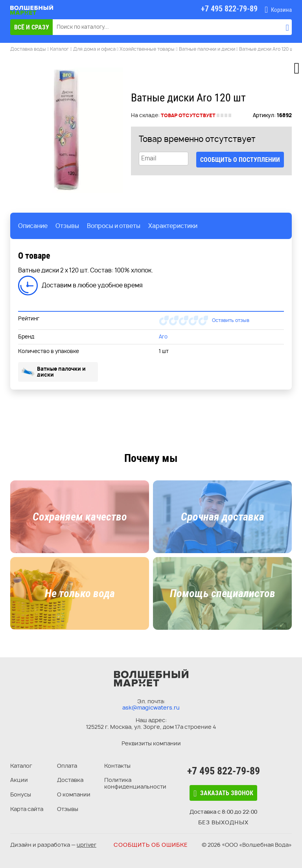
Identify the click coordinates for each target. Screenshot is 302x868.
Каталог (21, 765)
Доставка (70, 779)
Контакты (117, 765)
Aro (163, 336)
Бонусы (20, 794)
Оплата (67, 765)
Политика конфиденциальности (135, 783)
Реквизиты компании (151, 743)
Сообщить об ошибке (151, 844)
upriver (86, 844)
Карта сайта (26, 809)
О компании (73, 794)
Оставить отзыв (230, 320)
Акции (19, 779)
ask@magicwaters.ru (151, 707)
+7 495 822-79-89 (223, 771)
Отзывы (67, 809)
